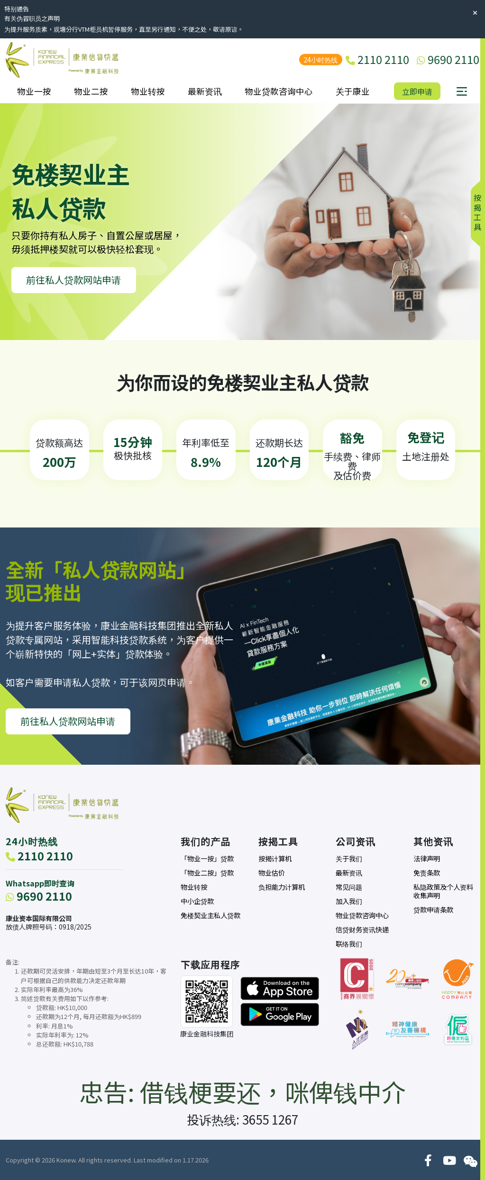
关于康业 (353, 91)
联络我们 (349, 943)
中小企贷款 (197, 901)
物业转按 (148, 91)
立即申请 (417, 91)
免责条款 (426, 872)
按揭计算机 (275, 858)
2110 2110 (39, 856)
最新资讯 (205, 91)
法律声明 (426, 858)
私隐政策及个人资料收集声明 (443, 891)
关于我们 (349, 858)
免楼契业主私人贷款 (210, 915)
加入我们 (349, 901)
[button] (462, 91)
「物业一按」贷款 (207, 858)
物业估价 (271, 872)
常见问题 (349, 887)
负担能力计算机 (281, 887)
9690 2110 (39, 896)
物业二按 (91, 91)
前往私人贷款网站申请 (73, 279)
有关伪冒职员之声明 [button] (32, 18)
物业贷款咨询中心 (279, 91)
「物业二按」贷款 (207, 872)
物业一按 (34, 91)
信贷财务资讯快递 (362, 929)
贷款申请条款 (433, 909)
